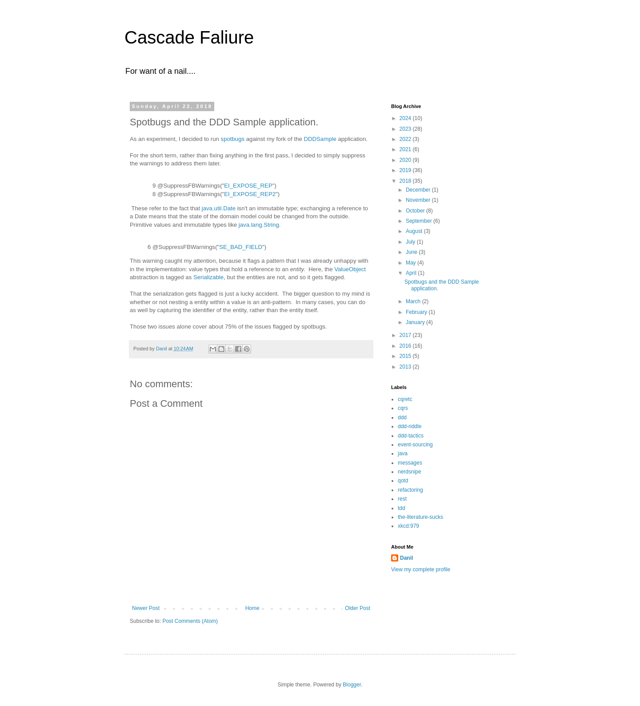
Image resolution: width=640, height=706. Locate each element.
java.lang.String (259, 224)
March (414, 301)
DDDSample (320, 139)
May (411, 263)
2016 (406, 346)
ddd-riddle (409, 426)
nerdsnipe (409, 472)
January (416, 322)
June (412, 252)
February (417, 312)
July (411, 242)
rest (402, 499)
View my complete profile (420, 569)
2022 (406, 139)
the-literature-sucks (420, 517)
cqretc (405, 399)
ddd (402, 417)
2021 (406, 149)
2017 (406, 335)
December (419, 190)
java (403, 453)
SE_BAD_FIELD (240, 247)
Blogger (352, 685)
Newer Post (146, 608)
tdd (401, 508)
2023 (406, 129)
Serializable (208, 277)
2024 (406, 118)
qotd (403, 480)
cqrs (403, 408)
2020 (406, 160)
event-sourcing (415, 444)
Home (252, 608)
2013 (406, 367)
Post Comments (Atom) (190, 621)
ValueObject (350, 269)
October (416, 211)
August (415, 231)
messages (410, 463)
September (419, 221)
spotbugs (233, 139)
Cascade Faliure (189, 37)
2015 (406, 356)
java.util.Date (219, 208)
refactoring (410, 490)
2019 (406, 170)
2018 (406, 181)
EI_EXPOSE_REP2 (250, 194)
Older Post (357, 608)
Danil (406, 558)
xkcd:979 (408, 526)
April (412, 273)
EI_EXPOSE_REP (248, 185)
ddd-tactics (411, 436)
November (419, 200)
